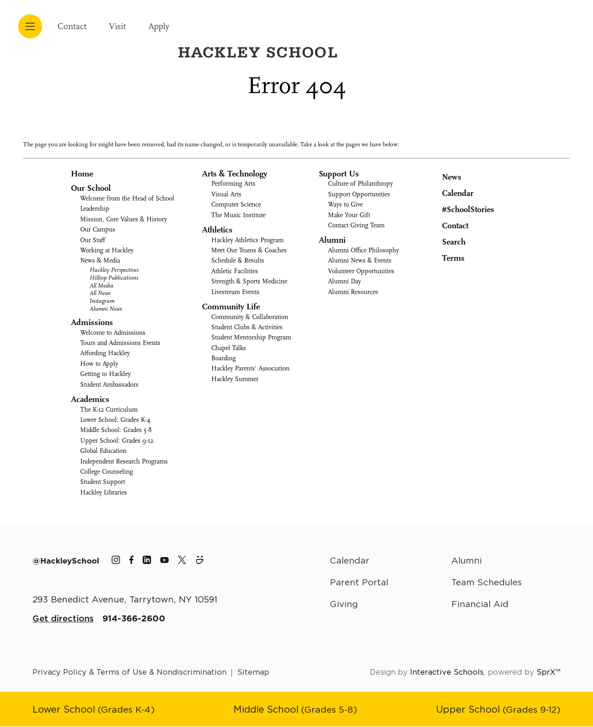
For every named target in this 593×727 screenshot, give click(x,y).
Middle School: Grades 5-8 (116, 430)
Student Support (102, 482)
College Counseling (106, 472)
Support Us (339, 174)
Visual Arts (226, 194)
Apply (166, 26)
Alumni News (105, 308)
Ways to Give (345, 204)
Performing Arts (233, 184)
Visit (122, 26)
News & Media (100, 260)
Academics (90, 399)
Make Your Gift (349, 215)
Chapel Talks (228, 348)
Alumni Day (344, 281)
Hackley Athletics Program (247, 240)
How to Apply (99, 364)
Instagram (101, 300)
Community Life (231, 307)
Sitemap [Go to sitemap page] (254, 672)
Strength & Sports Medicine (249, 281)
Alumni (332, 240)
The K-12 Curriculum (109, 410)
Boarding (223, 358)
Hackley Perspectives (114, 269)
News (444, 176)
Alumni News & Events (359, 260)
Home (82, 174)
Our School (91, 188)
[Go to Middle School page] (295, 710)
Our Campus (97, 229)
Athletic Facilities (234, 271)
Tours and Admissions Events (120, 343)
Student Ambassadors (109, 385)
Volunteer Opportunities (361, 271)
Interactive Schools (447, 672)
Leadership (94, 209)
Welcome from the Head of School (127, 198)
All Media (101, 285)
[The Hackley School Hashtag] (66, 560)
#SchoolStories (461, 209)
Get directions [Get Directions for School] (63, 619)
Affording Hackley (105, 353)
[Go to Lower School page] (94, 710)
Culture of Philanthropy (360, 184)
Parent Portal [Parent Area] (360, 583)
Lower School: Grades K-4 (115, 420)
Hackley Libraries (103, 492)
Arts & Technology (234, 174)
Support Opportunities (359, 194)
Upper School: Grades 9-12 (116, 441)
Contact (73, 26)
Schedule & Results (237, 260)
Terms (447, 257)
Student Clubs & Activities (247, 327)
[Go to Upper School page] (498, 710)
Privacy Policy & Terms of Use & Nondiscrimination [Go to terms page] (129, 672)
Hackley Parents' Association (250, 368)
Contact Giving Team (356, 225)
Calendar (450, 192)
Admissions (92, 322)
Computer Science (236, 204)
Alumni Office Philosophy (363, 250)
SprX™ (548, 672)
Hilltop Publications (113, 277)
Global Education (103, 451)
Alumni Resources (353, 292)
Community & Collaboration (249, 317)
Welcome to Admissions (112, 333)
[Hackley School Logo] (492, 22)
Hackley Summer (235, 379)
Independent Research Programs (124, 461)
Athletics (217, 230)
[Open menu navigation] (30, 26)
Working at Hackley (106, 250)
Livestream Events (235, 292)
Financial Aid (480, 604)
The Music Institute (238, 215)
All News (99, 292)
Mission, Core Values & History (123, 219)
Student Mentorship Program (251, 337)
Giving (344, 604)
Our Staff (92, 240)
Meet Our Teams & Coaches (249, 250)
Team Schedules (487, 583)
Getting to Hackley (105, 374)
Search (447, 241)
